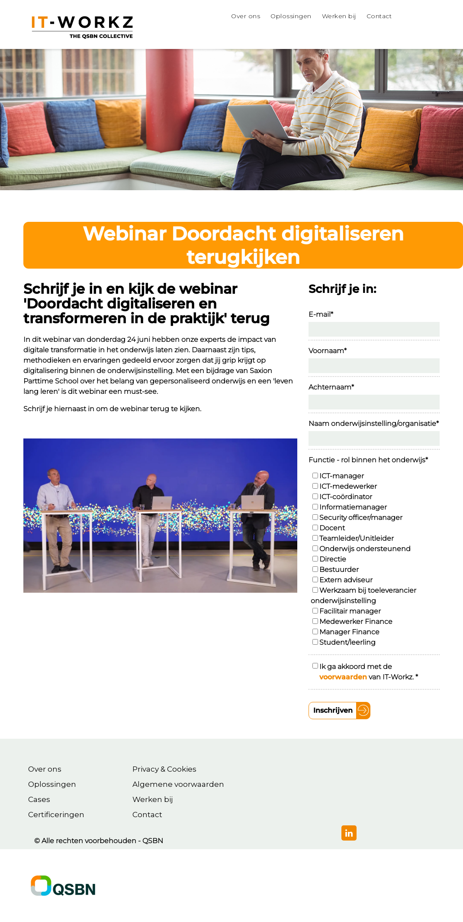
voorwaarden (343, 677)
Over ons (44, 769)
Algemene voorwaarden (178, 784)
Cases (39, 799)
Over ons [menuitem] (245, 16)
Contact (147, 814)
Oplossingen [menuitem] (291, 16)
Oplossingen (52, 784)
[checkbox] (375, 559)
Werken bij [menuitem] (339, 16)
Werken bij (152, 799)
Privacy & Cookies (164, 769)
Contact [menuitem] (379, 16)
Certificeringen (56, 814)
